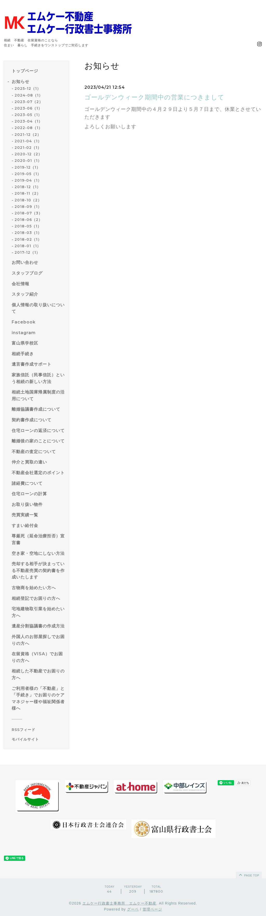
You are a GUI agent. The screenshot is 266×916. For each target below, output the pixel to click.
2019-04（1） (28, 180)
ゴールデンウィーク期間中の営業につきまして (154, 97)
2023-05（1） (28, 114)
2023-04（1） (28, 121)
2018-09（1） (28, 206)
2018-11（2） (28, 193)
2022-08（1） (28, 127)
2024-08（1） (29, 95)
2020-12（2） (28, 154)
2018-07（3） (28, 213)
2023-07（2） (29, 101)
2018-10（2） (28, 200)
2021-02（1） (28, 147)
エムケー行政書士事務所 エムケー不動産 (119, 903)
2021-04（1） (28, 141)
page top (248, 874)
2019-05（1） (28, 173)
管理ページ (152, 909)
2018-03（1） (28, 232)
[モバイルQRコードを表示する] (38, 739)
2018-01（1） (28, 246)
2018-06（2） (28, 219)
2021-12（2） (28, 134)
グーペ (133, 909)
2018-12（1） (28, 187)
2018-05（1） (28, 226)
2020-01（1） (28, 160)
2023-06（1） (28, 108)
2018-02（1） (28, 239)
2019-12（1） (27, 167)
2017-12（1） (27, 252)
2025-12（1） (28, 88)
